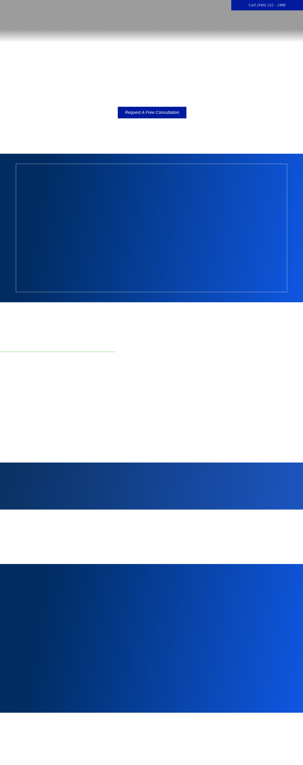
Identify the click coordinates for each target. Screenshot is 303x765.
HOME (114, 19)
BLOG (264, 19)
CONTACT (287, 19)
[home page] (52, 17)
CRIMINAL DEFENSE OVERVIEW (226, 19)
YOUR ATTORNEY (179, 19)
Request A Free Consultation (152, 112)
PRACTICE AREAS (143, 19)
